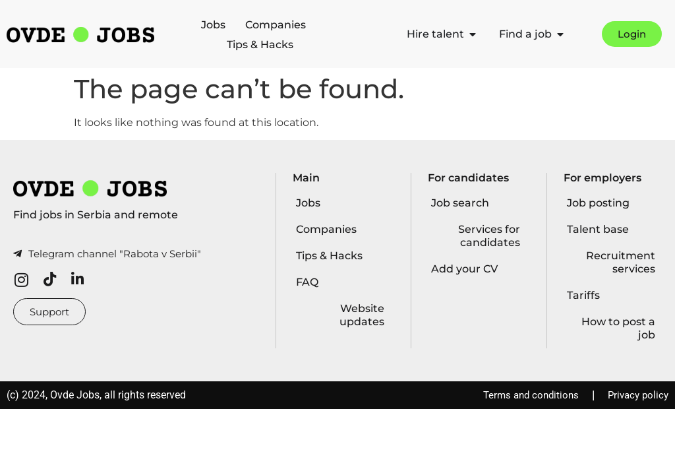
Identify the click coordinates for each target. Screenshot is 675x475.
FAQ (307, 282)
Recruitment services (620, 262)
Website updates (361, 315)
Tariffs (583, 295)
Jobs (213, 24)
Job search (460, 203)
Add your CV (464, 269)
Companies (275, 24)
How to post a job (618, 328)
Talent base (598, 229)
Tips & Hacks (260, 44)
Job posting (598, 203)
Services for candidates (489, 236)
